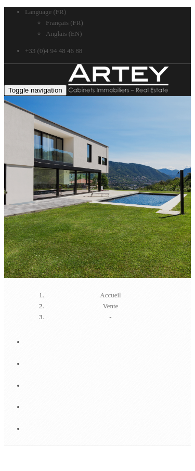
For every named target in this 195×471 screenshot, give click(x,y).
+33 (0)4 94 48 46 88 (53, 51)
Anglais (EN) (64, 33)
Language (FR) (45, 12)
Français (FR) (64, 23)
